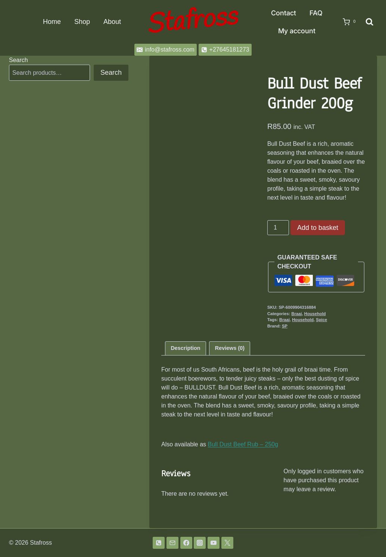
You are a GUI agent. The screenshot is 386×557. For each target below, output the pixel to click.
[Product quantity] (278, 227)
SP (284, 326)
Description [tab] (185, 348)
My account (296, 31)
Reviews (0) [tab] (230, 348)
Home (52, 21)
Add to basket (317, 227)
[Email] (172, 543)
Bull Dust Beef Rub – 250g (243, 444)
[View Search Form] (369, 22)
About (112, 21)
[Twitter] (227, 543)
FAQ (316, 13)
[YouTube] (214, 543)
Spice (321, 319)
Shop (82, 21)
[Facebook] (186, 543)
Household (315, 313)
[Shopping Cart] (346, 22)
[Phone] (159, 543)
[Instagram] (200, 543)
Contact (283, 13)
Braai (297, 313)
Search (18, 60)
